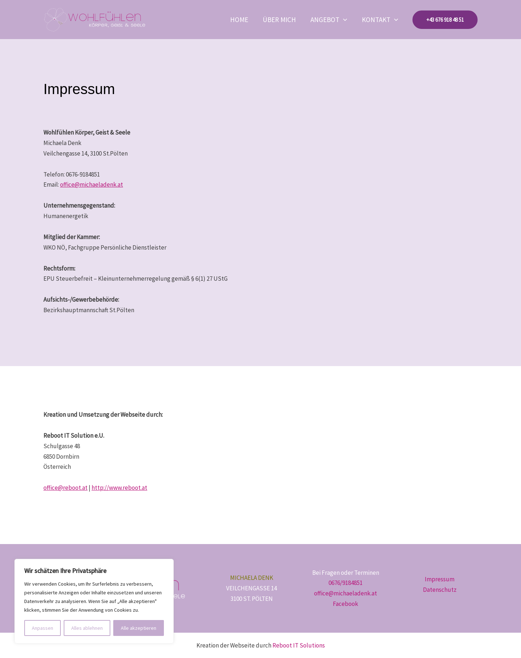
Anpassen (42, 628)
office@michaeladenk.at (91, 184)
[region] (94, 601)
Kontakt (382, 19)
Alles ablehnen (87, 628)
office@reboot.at (65, 488)
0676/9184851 (346, 583)
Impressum (439, 579)
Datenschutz (440, 590)
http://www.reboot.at (119, 488)
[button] (348, 19)
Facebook (345, 604)
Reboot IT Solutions (298, 645)
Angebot (334, 19)
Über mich (288, 19)
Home (252, 19)
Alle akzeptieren (138, 628)
